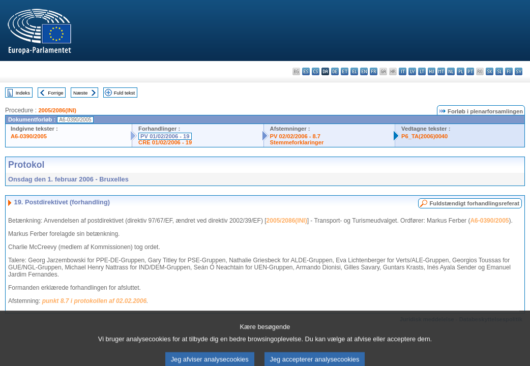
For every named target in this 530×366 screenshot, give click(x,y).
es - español (306, 71)
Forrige (55, 93)
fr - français (373, 71)
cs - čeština (315, 71)
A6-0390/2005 (29, 136)
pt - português (470, 71)
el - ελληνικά (354, 71)
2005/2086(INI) (57, 110)
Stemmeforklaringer (297, 142)
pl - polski (460, 71)
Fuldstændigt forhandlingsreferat (474, 203)
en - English (364, 71)
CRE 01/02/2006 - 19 (165, 142)
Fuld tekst (124, 93)
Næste (80, 93)
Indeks (23, 93)
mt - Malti (441, 71)
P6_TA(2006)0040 (424, 136)
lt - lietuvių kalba (422, 71)
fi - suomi (509, 71)
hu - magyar (431, 71)
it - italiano (402, 71)
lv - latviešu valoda (412, 71)
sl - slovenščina (499, 71)
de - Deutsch (335, 71)
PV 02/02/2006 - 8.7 (295, 136)
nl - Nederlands (451, 71)
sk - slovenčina (489, 71)
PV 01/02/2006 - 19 (164, 136)
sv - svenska (518, 71)
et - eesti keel (344, 71)
